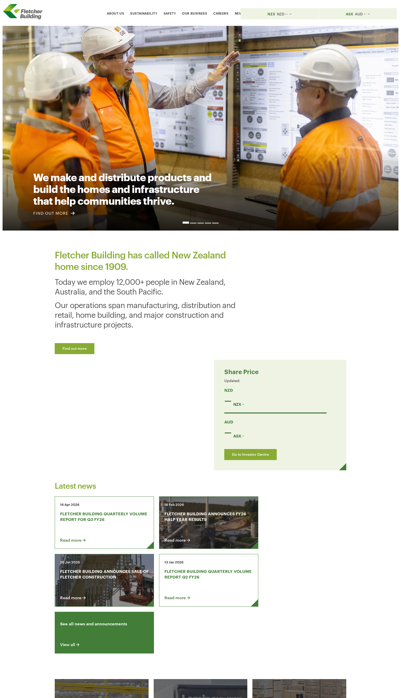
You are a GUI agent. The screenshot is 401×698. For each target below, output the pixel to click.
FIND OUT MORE (54, 213)
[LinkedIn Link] (279, 629)
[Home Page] (26, 12)
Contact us (95, 629)
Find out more (74, 348)
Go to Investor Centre (286, 342)
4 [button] (208, 223)
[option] (200, 128)
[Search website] (289, 12)
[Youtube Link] (293, 629)
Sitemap (313, 689)
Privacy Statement (284, 689)
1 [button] (186, 223)
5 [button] (215, 223)
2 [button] (193, 223)
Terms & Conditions (245, 689)
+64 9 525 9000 (96, 666)
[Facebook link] (264, 629)
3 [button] (200, 223)
